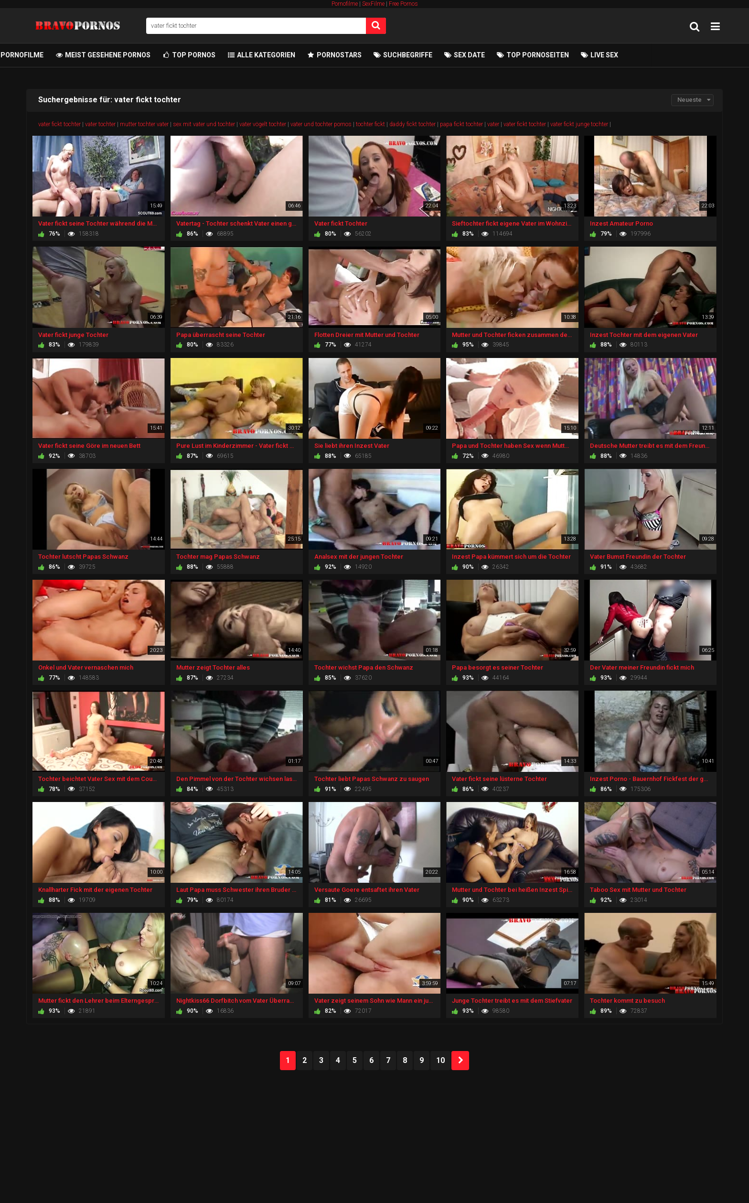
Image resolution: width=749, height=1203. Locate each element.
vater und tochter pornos (321, 124)
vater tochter (100, 124)
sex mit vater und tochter (204, 124)
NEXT (460, 1060)
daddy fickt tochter (412, 124)
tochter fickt (370, 124)
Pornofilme (345, 3)
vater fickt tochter (59, 124)
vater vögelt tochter (262, 124)
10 (440, 1060)
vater (493, 124)
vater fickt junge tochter (579, 124)
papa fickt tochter (461, 124)
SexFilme (373, 3)
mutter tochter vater (144, 124)
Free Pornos (403, 3)
